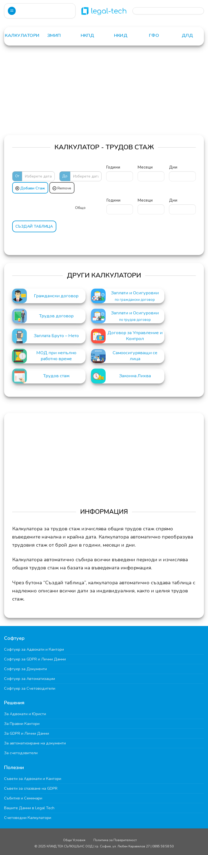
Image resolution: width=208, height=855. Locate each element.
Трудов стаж (56, 376)
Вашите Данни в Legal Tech (29, 808)
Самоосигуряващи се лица (135, 356)
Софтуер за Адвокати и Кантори (34, 649)
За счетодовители (21, 753)
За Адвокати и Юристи (25, 714)
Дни (173, 167)
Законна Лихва (135, 376)
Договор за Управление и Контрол (135, 336)
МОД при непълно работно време (56, 356)
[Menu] (12, 11)
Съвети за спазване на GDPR (30, 788)
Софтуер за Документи (25, 669)
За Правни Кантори (22, 723)
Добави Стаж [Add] (30, 188)
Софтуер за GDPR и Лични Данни (35, 659)
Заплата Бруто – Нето (56, 336)
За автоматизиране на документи (35, 743)
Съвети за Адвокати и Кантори (32, 778)
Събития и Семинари (23, 798)
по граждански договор (135, 300)
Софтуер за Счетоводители (29, 688)
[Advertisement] (104, 94)
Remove (62, 188)
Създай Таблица (34, 226)
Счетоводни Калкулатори (27, 817)
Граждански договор (56, 296)
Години (113, 167)
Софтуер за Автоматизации (29, 678)
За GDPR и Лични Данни (26, 733)
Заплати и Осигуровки (135, 293)
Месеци (145, 167)
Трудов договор (56, 316)
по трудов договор (135, 320)
